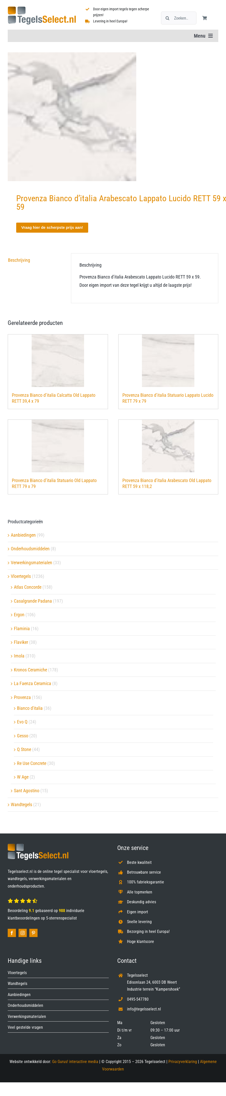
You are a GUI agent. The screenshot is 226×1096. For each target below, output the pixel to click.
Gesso (22, 735)
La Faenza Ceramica (32, 683)
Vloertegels (21, 576)
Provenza (22, 697)
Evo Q (22, 721)
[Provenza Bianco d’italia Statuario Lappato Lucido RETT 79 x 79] (168, 360)
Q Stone (24, 749)
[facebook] (12, 933)
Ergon (19, 614)
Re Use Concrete (31, 763)
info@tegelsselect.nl (144, 1009)
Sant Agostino (26, 790)
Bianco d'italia (30, 708)
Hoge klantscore (140, 941)
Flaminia (22, 628)
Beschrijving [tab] (19, 260)
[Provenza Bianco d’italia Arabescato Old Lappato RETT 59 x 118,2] (168, 446)
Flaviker (21, 642)
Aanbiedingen (23, 535)
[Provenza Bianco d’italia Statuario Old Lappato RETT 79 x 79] (58, 446)
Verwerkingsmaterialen (31, 562)
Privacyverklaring (182, 1061)
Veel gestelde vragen (25, 1027)
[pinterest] (33, 933)
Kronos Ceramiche (30, 669)
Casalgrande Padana (33, 601)
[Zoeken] (167, 18)
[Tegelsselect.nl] (42, 8)
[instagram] (23, 933)
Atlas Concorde (27, 587)
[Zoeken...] (178, 18)
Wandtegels (21, 804)
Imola (19, 656)
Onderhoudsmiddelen (30, 548)
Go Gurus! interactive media (75, 1061)
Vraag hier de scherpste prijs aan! (52, 227)
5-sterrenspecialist (61, 918)
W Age (23, 777)
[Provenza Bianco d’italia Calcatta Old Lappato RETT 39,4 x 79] (58, 360)
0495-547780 (138, 999)
